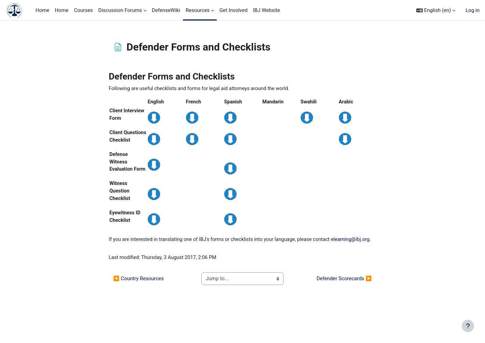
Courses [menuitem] (83, 10)
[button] (436, 10)
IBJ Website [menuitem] (266, 10)
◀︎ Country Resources (138, 305)
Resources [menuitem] (198, 10)
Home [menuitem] (42, 10)
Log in (473, 10)
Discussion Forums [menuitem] (120, 10)
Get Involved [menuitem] (233, 10)
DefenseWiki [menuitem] (166, 10)
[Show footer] (468, 326)
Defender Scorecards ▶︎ (344, 305)
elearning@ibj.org (128, 265)
